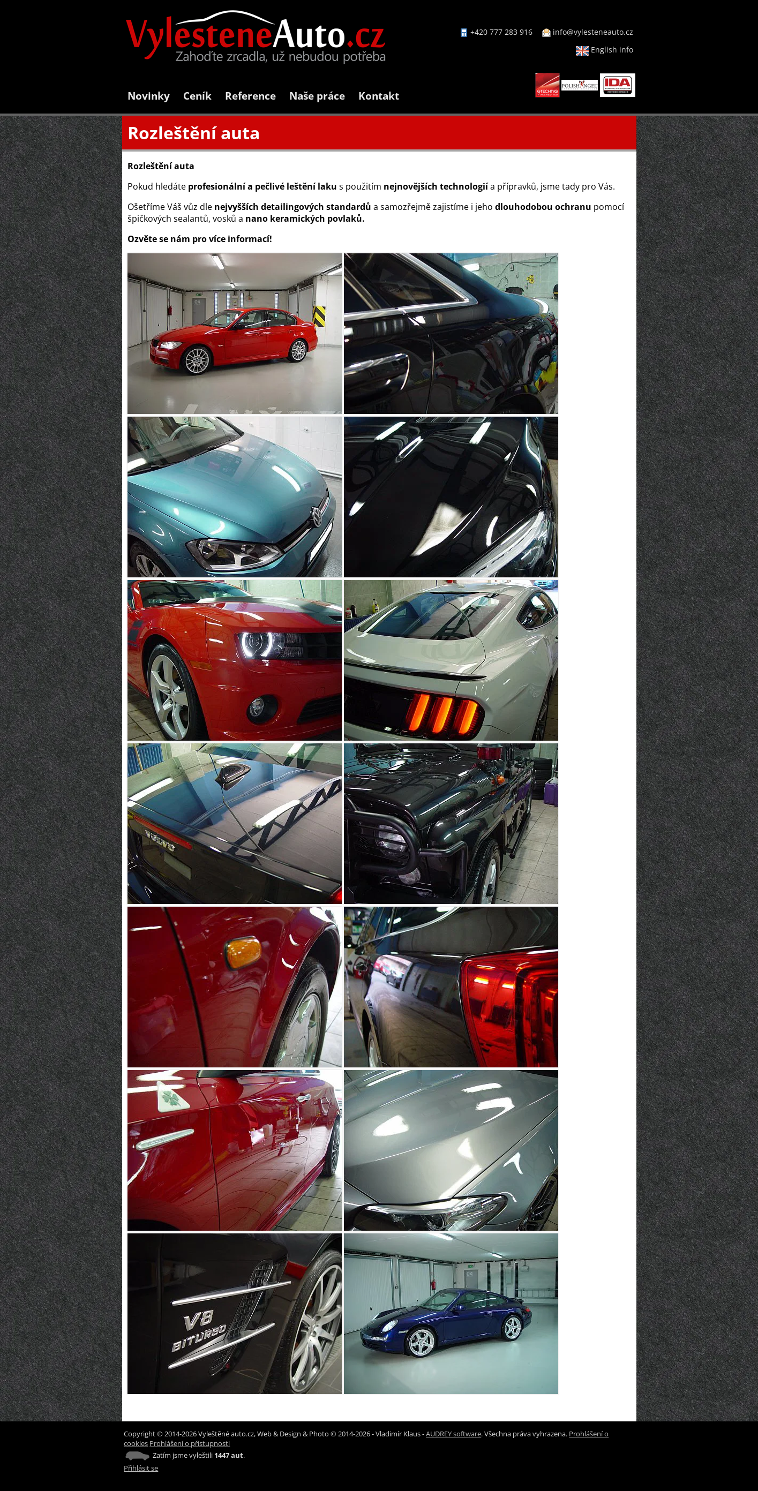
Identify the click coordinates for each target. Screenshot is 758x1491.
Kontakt (378, 95)
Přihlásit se (141, 1468)
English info (604, 49)
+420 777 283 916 (501, 32)
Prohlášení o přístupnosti (189, 1443)
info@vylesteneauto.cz (593, 32)
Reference (250, 95)
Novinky (148, 95)
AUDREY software (453, 1434)
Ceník (197, 95)
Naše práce (317, 95)
